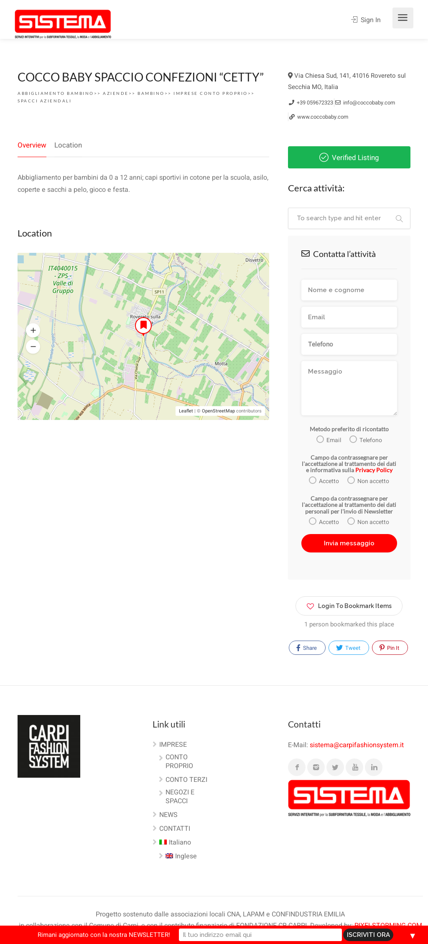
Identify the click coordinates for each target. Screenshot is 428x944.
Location (68, 145)
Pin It (389, 648)
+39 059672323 (311, 103)
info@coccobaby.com (365, 103)
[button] (33, 331)
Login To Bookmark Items (349, 604)
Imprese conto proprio (210, 93)
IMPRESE (173, 745)
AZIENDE (116, 93)
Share (306, 648)
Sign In (366, 20)
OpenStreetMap (218, 411)
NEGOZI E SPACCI (180, 797)
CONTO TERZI (186, 780)
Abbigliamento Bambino (56, 93)
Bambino (151, 93)
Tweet (348, 648)
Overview (32, 145)
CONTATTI (174, 829)
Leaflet (186, 411)
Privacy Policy (373, 469)
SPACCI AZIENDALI (44, 100)
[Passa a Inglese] (178, 858)
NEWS (168, 815)
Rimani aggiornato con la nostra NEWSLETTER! (135, 934)
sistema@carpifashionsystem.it (357, 745)
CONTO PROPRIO (179, 762)
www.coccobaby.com (318, 117)
